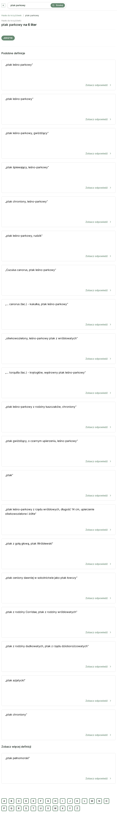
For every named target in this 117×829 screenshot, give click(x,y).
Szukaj (57, 5)
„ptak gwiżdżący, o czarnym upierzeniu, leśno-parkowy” (58, 451)
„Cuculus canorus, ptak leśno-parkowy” (58, 280)
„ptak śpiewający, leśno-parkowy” (58, 178)
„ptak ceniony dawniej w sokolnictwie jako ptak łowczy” (58, 588)
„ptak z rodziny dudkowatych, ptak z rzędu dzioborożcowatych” (58, 657)
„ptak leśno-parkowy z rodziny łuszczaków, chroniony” (58, 417)
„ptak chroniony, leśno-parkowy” (58, 212)
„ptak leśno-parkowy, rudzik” (58, 246)
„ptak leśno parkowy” (58, 75)
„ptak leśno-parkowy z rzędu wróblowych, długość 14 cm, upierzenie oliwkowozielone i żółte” (58, 520)
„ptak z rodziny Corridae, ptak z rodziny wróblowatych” (58, 622)
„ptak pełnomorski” (58, 768)
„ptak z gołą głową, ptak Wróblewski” (58, 554)
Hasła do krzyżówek (11, 15)
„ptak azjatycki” (58, 691)
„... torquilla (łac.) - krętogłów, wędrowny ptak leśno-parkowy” (58, 383)
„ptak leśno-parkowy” (58, 109)
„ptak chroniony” (58, 725)
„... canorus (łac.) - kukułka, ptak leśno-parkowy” (58, 314)
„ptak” (58, 486)
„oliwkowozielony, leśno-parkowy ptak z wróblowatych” (58, 349)
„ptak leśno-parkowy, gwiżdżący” (58, 143)
